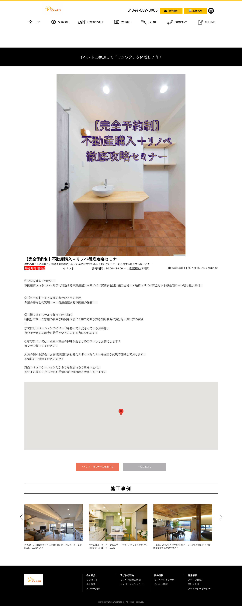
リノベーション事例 (164, 580)
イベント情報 (161, 584)
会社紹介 (90, 575)
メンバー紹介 (93, 589)
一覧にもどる (144, 466)
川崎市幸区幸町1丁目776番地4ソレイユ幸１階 (192, 268)
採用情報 (192, 575)
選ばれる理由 (127, 575)
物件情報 (158, 575)
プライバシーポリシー (199, 589)
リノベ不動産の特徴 (130, 580)
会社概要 (90, 584)
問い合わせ (193, 584)
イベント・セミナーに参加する (97, 466)
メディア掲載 (195, 580)
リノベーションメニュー (132, 584)
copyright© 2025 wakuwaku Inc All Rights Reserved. (121, 602)
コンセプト (92, 580)
